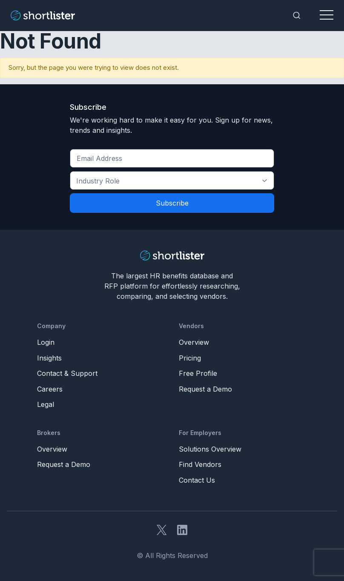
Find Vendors (200, 464)
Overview (194, 342)
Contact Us (197, 480)
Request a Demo (205, 389)
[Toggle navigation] (326, 15)
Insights (49, 358)
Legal (45, 404)
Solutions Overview (210, 449)
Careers (50, 389)
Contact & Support (67, 373)
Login (45, 342)
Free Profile (198, 373)
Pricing (190, 358)
